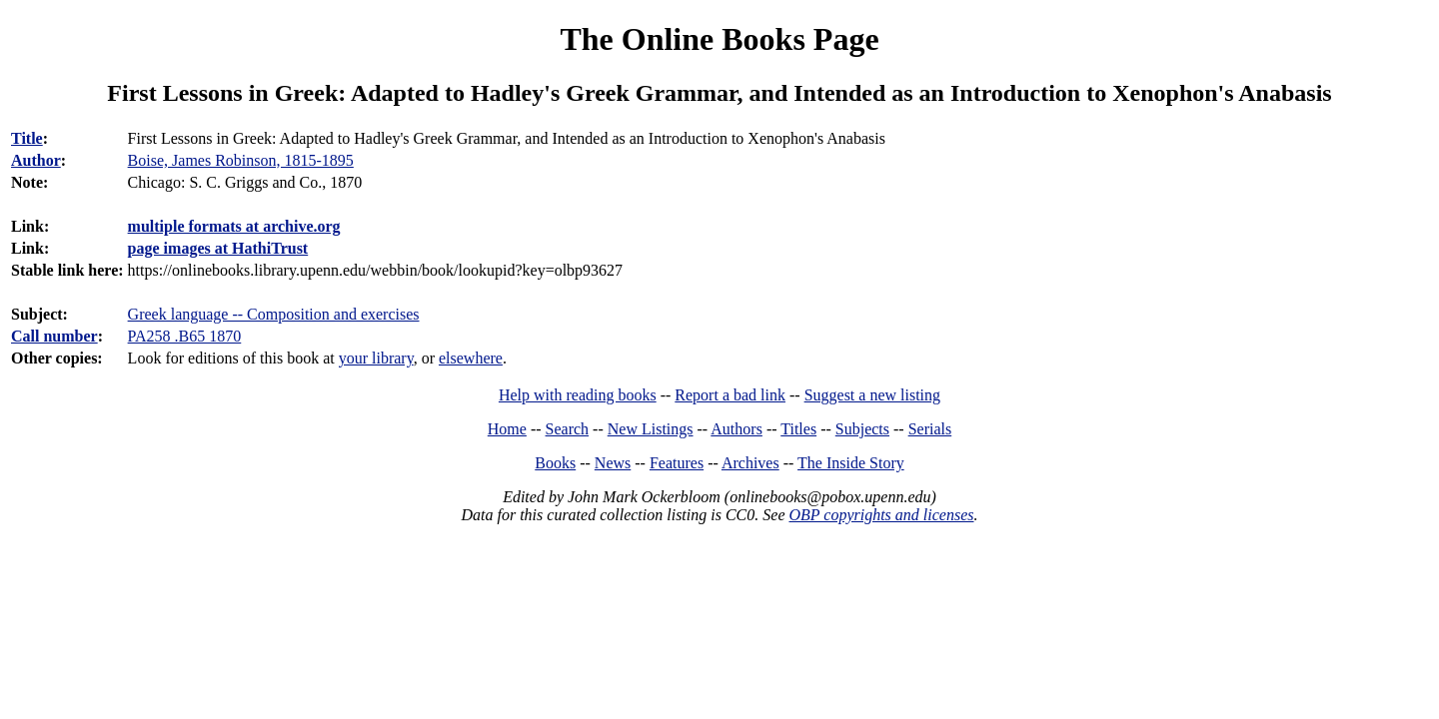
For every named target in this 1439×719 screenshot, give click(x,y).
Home (507, 428)
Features (677, 462)
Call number (54, 336)
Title (27, 138)
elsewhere (471, 358)
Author (36, 160)
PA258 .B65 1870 (185, 336)
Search (568, 428)
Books (555, 462)
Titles (798, 428)
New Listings (651, 428)
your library (376, 358)
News (613, 462)
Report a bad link (730, 394)
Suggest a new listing (872, 394)
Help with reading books (578, 394)
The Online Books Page (719, 39)
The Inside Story (850, 462)
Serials (930, 428)
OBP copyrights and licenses (880, 514)
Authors (736, 428)
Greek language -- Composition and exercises (274, 314)
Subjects (862, 428)
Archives (750, 462)
